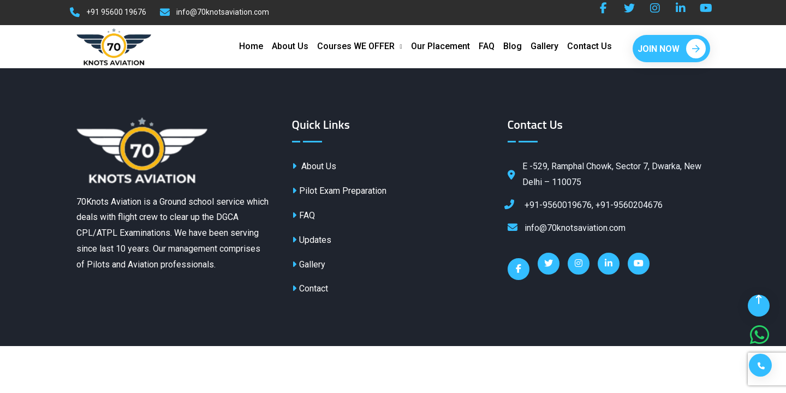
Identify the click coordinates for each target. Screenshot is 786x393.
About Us (290, 46)
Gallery (544, 46)
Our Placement (440, 46)
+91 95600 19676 (116, 12)
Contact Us (589, 46)
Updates (311, 240)
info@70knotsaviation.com (222, 12)
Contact (310, 289)
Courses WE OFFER (356, 46)
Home (251, 46)
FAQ (487, 46)
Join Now (672, 49)
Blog (512, 46)
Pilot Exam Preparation (339, 192)
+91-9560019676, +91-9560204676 (585, 204)
